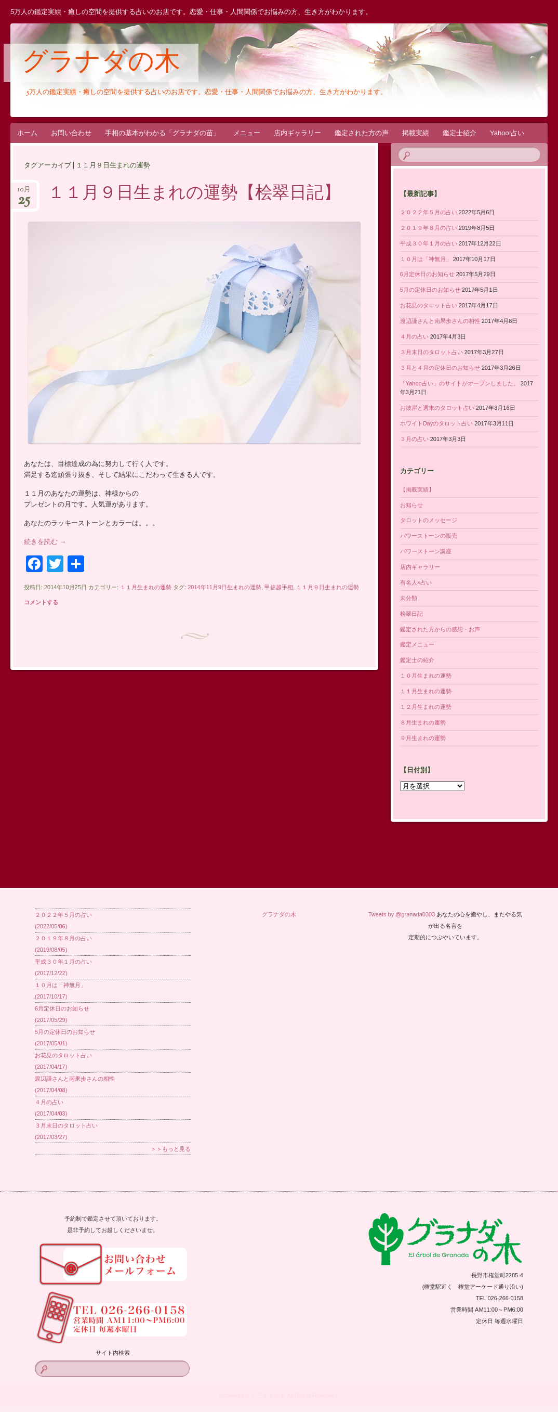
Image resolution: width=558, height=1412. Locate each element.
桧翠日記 (411, 614)
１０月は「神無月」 (425, 259)
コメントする (41, 602)
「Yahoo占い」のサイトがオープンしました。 (459, 383)
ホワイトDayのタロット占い (436, 423)
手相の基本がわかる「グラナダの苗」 (162, 133)
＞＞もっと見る (171, 1149)
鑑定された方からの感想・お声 (440, 629)
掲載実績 (415, 133)
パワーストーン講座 (425, 551)
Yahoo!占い (507, 133)
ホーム (27, 133)
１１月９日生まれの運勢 (327, 587)
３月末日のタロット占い (431, 352)
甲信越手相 (278, 587)
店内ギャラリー (297, 133)
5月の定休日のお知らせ (430, 290)
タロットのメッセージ (428, 520)
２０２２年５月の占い (428, 212)
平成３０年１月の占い (428, 243)
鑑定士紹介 (459, 133)
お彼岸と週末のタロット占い (437, 408)
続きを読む (45, 542)
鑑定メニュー (417, 644)
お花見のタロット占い (428, 305)
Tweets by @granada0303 (401, 914)
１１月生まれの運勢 (145, 587)
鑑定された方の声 (362, 133)
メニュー (246, 133)
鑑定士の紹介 (417, 660)
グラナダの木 (101, 63)
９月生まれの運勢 (423, 738)
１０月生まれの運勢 (425, 675)
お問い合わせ (71, 133)
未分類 (408, 598)
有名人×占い (416, 582)
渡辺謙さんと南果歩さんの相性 (440, 321)
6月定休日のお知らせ (427, 274)
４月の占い (414, 336)
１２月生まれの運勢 (425, 707)
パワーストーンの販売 (428, 536)
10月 (24, 192)
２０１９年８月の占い (428, 228)
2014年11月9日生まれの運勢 (224, 587)
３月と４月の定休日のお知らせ (440, 368)
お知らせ (411, 505)
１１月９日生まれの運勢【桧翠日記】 (194, 194)
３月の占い (414, 439)
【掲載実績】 (417, 489)
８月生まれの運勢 (423, 722)
